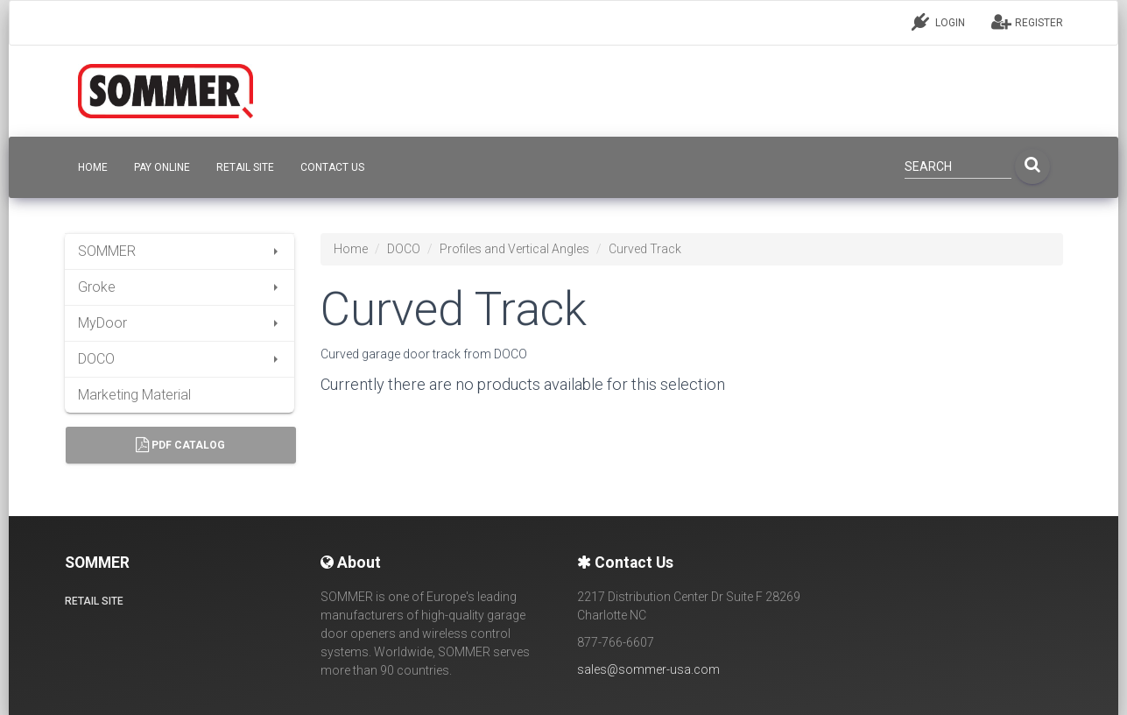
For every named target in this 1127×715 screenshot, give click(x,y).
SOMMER (180, 251)
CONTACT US (332, 167)
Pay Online (162, 167)
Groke (180, 287)
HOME (93, 167)
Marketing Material (134, 394)
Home (351, 249)
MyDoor (180, 323)
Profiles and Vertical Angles (514, 249)
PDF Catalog (180, 445)
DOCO (180, 358)
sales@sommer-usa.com (648, 669)
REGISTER (1027, 22)
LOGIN (938, 22)
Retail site (245, 167)
